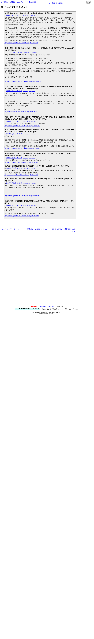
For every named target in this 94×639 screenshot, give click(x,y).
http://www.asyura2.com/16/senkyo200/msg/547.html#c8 (22, 196)
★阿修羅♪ (4, 2)
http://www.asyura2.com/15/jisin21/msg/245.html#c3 (21, 43)
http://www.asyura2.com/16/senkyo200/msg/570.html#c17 (22, 81)
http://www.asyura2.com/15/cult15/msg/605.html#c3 (20, 111)
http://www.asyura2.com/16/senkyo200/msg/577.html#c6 (22, 148)
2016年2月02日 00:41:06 (14, 158)
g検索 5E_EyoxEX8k (56, 3)
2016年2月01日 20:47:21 (14, 121)
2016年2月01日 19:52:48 (15, 52)
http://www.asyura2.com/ (47, 306)
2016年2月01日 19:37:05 (14, 15)
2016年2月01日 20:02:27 (14, 91)
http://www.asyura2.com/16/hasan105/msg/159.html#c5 (21, 162)
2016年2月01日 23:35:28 (14, 134)
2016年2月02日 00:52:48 (14, 205)
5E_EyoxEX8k (31, 2)
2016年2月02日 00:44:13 (14, 168)
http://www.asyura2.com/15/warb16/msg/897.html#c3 (21, 175)
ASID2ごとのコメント (17, 2)
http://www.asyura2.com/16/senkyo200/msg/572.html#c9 (22, 126)
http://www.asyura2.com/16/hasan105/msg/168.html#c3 (21, 216)
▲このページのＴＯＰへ (10, 229)
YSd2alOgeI (25, 15)
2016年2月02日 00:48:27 (14, 183)
